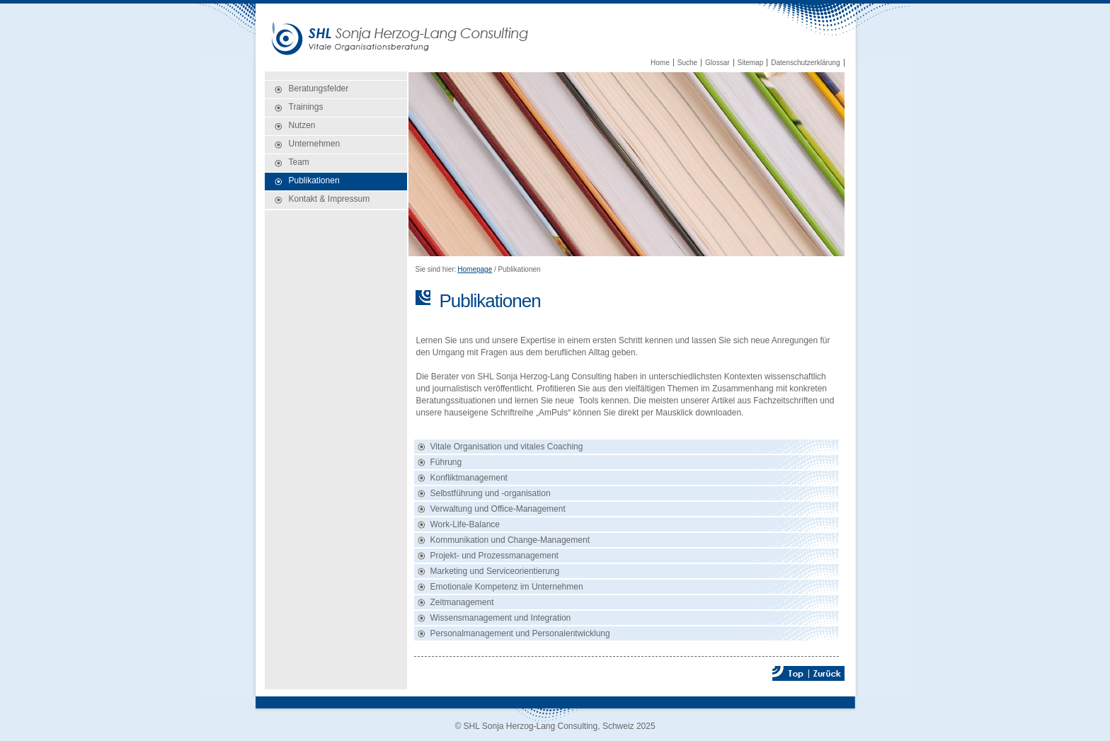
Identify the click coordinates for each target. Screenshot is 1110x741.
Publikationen (314, 180)
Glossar (717, 63)
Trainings (306, 107)
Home (660, 63)
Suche (687, 63)
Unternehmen (315, 144)
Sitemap (751, 63)
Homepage (474, 269)
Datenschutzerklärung (805, 63)
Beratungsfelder (319, 88)
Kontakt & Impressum (329, 199)
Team (299, 162)
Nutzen (302, 125)
